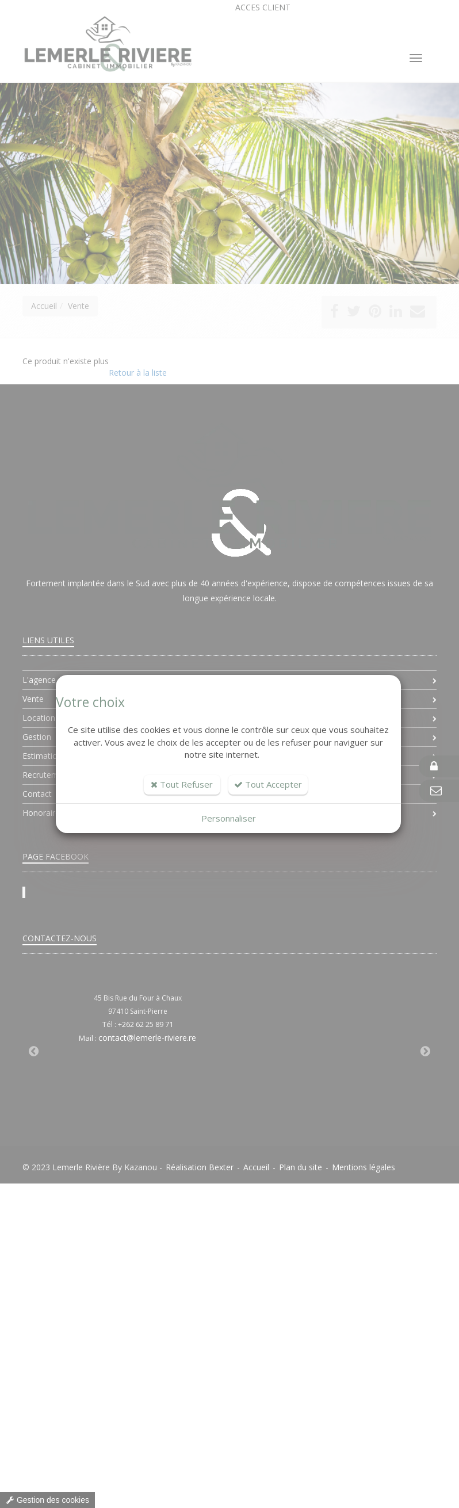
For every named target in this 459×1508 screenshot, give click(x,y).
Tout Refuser (182, 784)
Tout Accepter (268, 784)
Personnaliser (228, 818)
